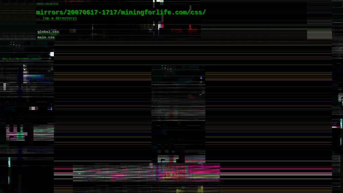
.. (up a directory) (56, 20)
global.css (48, 36)
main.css (45, 43)
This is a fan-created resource (21, 67)
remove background (47, 3)
